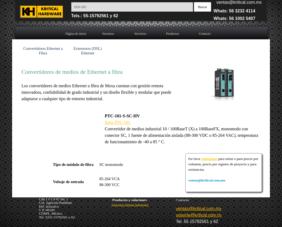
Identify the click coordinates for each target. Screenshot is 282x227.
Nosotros (108, 34)
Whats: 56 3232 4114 (234, 11)
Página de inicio (76, 34)
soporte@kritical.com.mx (199, 215)
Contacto (205, 34)
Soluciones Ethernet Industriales (130, 204)
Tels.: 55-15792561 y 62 (94, 15)
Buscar (202, 7)
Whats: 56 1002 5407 (234, 18)
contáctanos (209, 159)
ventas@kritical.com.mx (239, 2)
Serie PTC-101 (118, 122)
